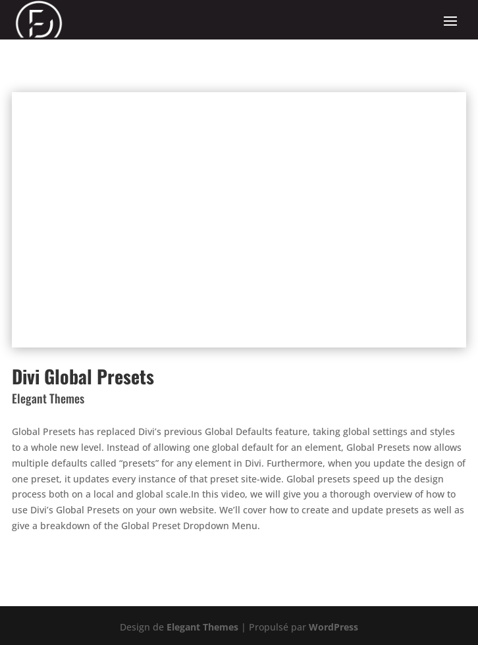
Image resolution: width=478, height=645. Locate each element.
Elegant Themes (202, 627)
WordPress (333, 627)
